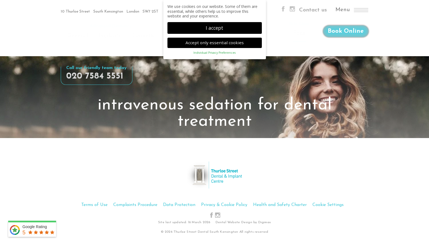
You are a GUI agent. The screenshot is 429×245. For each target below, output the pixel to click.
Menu (351, 10)
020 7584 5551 (94, 76)
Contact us (313, 10)
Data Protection (179, 205)
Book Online (346, 32)
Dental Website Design (234, 222)
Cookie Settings (328, 205)
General (77, 35)
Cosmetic (143, 35)
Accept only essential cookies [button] (214, 41)
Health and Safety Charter (280, 205)
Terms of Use (94, 205)
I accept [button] (214, 26)
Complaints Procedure (135, 205)
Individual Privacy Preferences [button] (214, 52)
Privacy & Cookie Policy (224, 205)
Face (299, 33)
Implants (109, 35)
